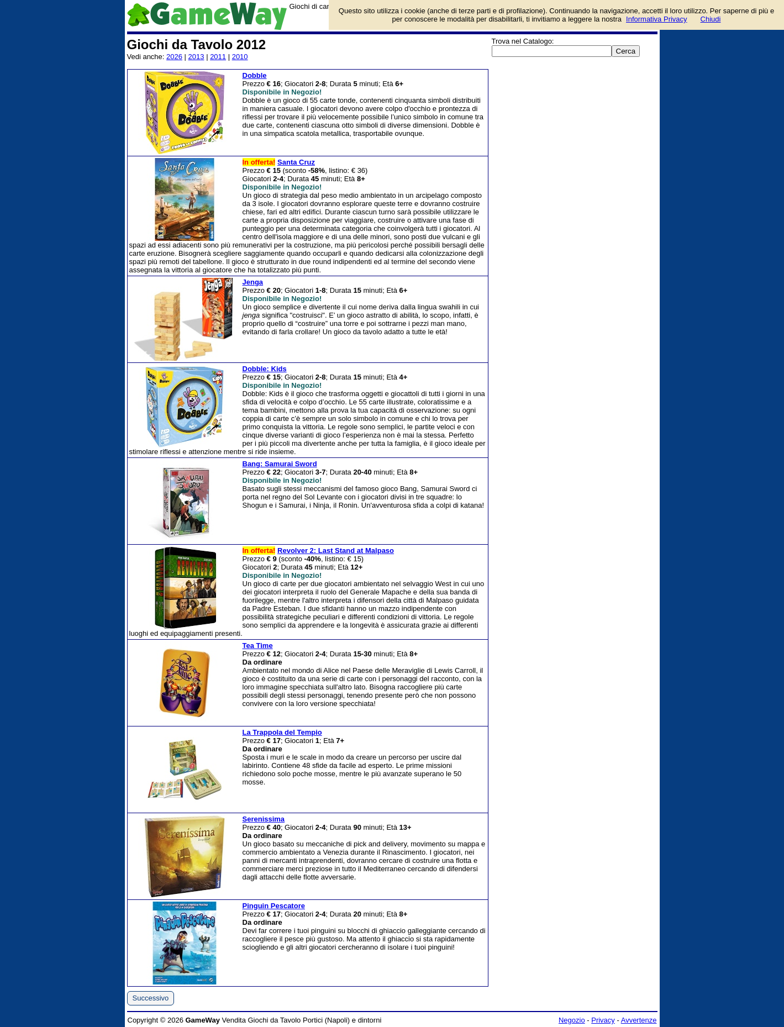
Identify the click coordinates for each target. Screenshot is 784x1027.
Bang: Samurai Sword (280, 464)
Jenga (253, 282)
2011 (218, 56)
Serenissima (264, 819)
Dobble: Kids (265, 369)
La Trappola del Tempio (282, 732)
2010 (240, 56)
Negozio (572, 1020)
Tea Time (258, 645)
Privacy (603, 1020)
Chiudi (711, 19)
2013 (196, 56)
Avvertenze (639, 1020)
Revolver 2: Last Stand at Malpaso (335, 550)
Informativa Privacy (656, 19)
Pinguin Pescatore (274, 906)
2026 (174, 56)
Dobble (255, 75)
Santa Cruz (296, 162)
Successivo (151, 998)
